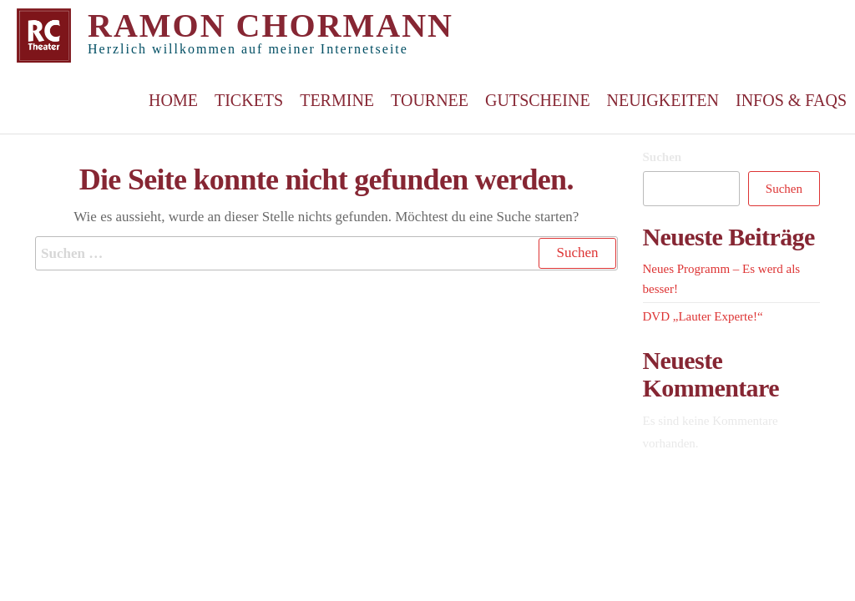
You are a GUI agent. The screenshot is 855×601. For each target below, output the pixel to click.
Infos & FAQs (791, 100)
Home (173, 100)
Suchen (662, 157)
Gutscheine (537, 100)
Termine (337, 100)
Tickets (249, 100)
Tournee (429, 100)
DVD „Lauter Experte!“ (703, 316)
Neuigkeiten (663, 100)
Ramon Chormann (270, 25)
